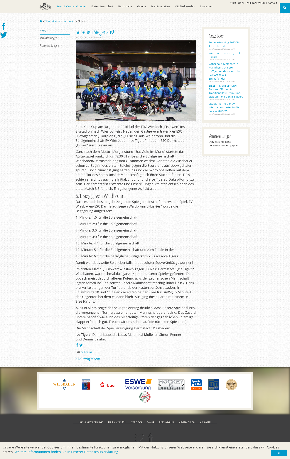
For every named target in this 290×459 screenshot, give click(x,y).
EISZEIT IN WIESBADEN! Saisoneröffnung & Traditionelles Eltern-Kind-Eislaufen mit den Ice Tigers (226, 91)
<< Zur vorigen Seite (88, 359)
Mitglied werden (185, 6)
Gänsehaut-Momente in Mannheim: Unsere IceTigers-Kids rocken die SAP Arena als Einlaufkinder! (224, 71)
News (43, 30)
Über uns (243, 3)
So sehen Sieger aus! (95, 32)
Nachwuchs (125, 6)
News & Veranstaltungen (71, 6)
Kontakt (272, 3)
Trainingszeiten (160, 6)
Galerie (141, 6)
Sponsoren (206, 6)
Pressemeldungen (49, 45)
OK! (279, 453)
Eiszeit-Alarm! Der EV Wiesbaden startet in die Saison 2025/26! (224, 107)
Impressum (259, 3)
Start (233, 3)
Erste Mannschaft (102, 6)
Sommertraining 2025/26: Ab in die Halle (224, 44)
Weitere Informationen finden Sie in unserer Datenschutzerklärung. (67, 452)
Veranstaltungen (48, 38)
